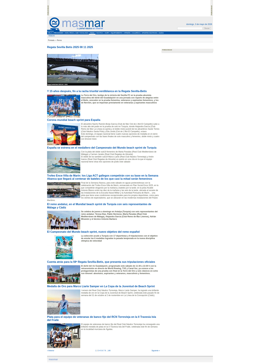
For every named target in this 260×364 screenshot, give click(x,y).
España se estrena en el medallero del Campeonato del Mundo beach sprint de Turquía (101, 147)
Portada (51, 40)
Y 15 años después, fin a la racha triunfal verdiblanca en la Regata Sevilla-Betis (97, 91)
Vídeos (51, 36)
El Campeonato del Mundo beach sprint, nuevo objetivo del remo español (93, 231)
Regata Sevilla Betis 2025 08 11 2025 (70, 47)
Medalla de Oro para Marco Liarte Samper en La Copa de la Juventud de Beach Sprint (101, 286)
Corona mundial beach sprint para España (73, 120)
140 (109, 351)
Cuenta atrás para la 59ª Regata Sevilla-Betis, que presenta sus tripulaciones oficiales (101, 261)
